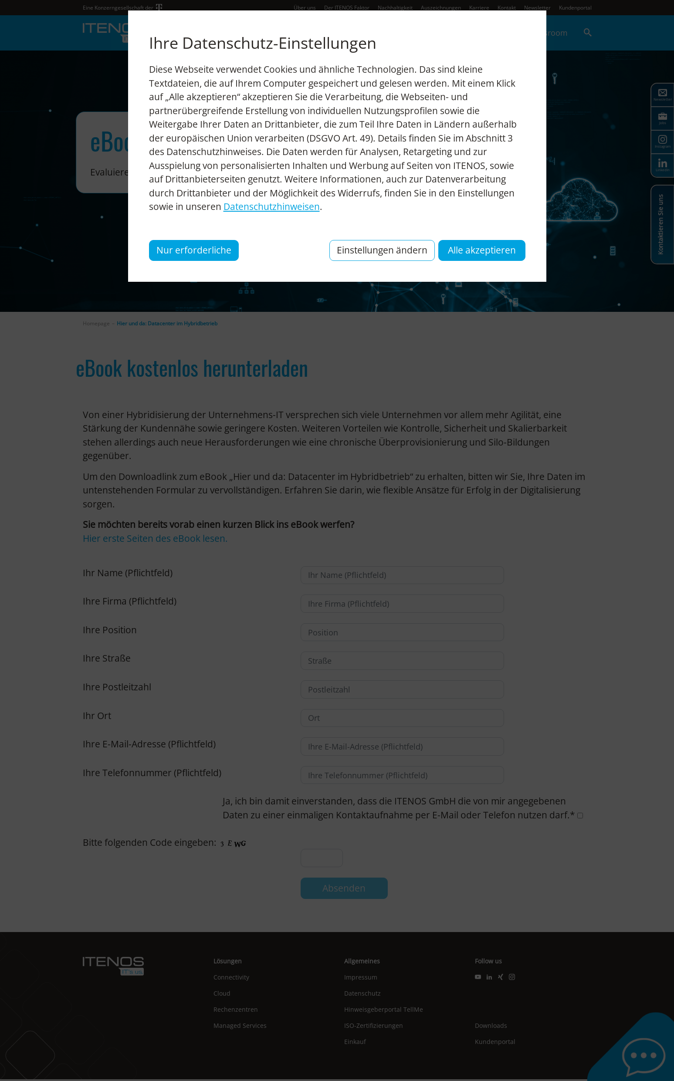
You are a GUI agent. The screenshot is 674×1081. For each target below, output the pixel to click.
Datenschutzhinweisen (272, 206)
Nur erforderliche (193, 250)
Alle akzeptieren (482, 250)
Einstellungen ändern (382, 250)
